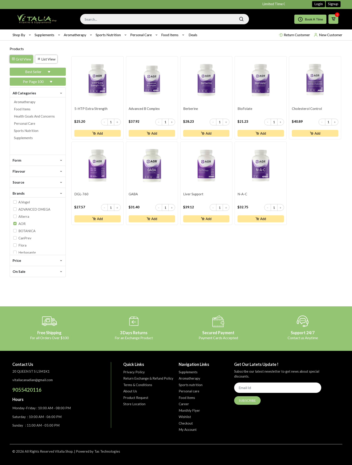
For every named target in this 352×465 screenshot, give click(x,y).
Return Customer (294, 35)
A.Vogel (24, 202)
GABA (133, 195)
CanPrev (24, 238)
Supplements (44, 35)
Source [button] (38, 182)
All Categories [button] (38, 92)
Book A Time (310, 19)
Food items (169, 35)
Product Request (135, 398)
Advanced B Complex (144, 109)
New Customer (328, 35)
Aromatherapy (75, 35)
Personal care (141, 35)
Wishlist (185, 417)
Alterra (23, 216)
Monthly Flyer (189, 410)
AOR (22, 224)
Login (318, 4)
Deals (193, 35)
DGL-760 (81, 195)
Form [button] (38, 160)
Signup (333, 4)
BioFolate (245, 109)
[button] (38, 72)
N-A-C (242, 195)
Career (184, 404)
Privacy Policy (134, 372)
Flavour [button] (38, 171)
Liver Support (193, 195)
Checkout (186, 423)
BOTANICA (26, 231)
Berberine (190, 109)
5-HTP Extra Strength (91, 109)
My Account (188, 429)
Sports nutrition (108, 35)
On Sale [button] (38, 271)
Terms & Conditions (137, 385)
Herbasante (27, 252)
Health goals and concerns (34, 116)
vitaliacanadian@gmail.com (32, 380)
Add (97, 133)
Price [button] (38, 260)
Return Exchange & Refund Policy (148, 378)
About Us (130, 391)
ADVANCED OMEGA (34, 209)
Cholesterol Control (307, 109)
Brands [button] (38, 193)
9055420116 (27, 390)
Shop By (19, 35)
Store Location (134, 404)
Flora (22, 245)
